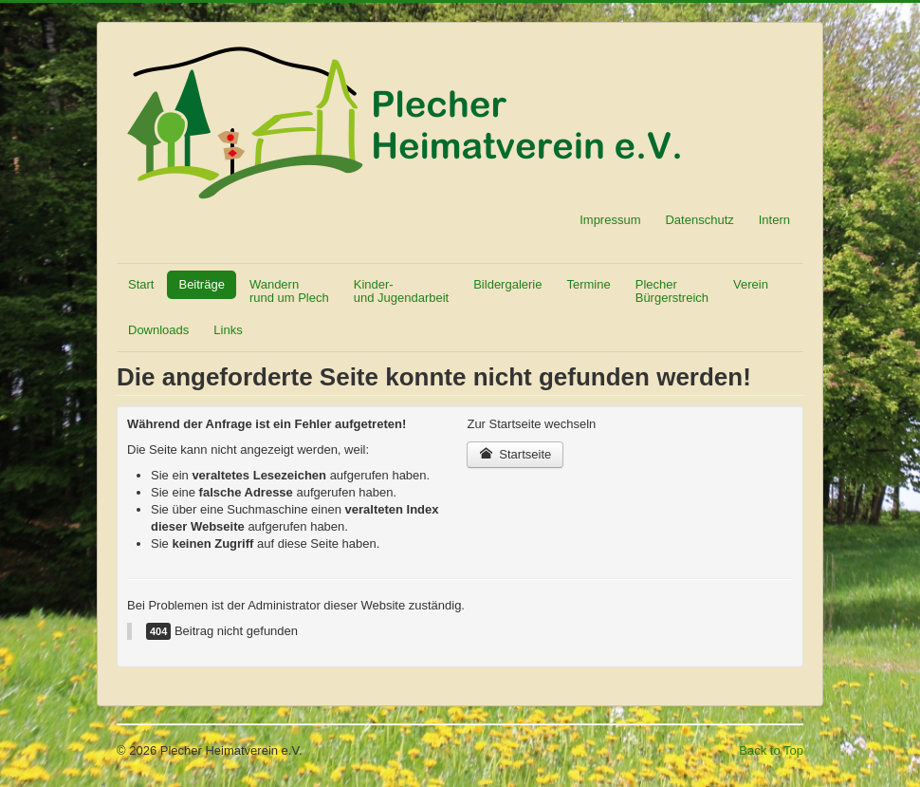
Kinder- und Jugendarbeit (401, 291)
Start (141, 284)
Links (227, 330)
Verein (750, 284)
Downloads (158, 330)
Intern (774, 220)
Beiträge (201, 284)
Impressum (610, 220)
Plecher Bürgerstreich (671, 291)
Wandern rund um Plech (289, 291)
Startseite (515, 454)
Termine (588, 284)
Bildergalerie (507, 284)
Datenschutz (699, 220)
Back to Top (771, 750)
